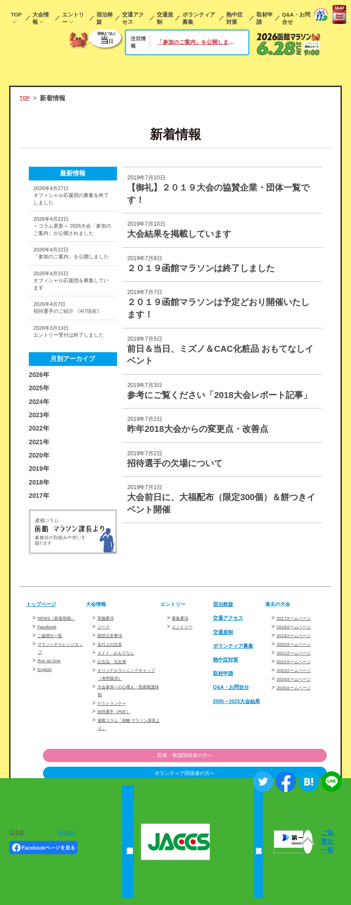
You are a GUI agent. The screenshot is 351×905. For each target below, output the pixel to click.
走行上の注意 (113, 706)
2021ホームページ (299, 715)
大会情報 (40, 18)
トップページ (45, 666)
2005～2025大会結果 (236, 766)
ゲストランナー (116, 765)
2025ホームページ (299, 750)
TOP (16, 14)
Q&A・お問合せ (296, 18)
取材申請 (264, 18)
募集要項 (183, 680)
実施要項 (108, 680)
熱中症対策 (234, 18)
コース (105, 689)
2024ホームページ (299, 741)
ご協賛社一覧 (53, 706)
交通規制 (165, 18)
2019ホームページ (299, 698)
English (46, 739)
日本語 (16, 832)
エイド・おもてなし (122, 715)
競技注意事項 (113, 698)
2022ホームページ (299, 724)
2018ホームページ (299, 689)
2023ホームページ (299, 733)
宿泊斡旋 (104, 18)
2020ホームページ (299, 706)
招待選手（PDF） (119, 774)
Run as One (52, 731)
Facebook (49, 697)
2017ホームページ (299, 680)
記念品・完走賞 (116, 724)
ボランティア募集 (198, 18)
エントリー (73, 18)
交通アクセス (133, 18)
